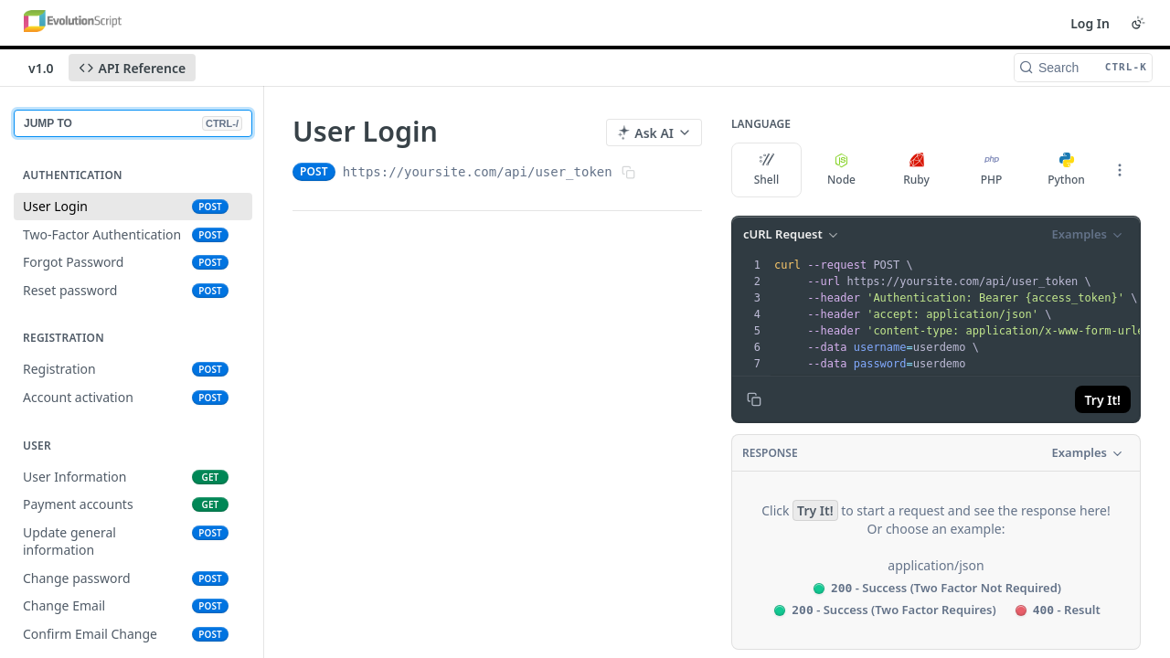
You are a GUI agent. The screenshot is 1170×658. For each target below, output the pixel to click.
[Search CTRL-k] (1083, 67)
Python (1066, 170)
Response (770, 453)
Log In (1090, 23)
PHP (992, 170)
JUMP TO (133, 123)
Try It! (1103, 400)
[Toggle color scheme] (1138, 23)
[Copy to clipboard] (754, 399)
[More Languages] (1119, 170)
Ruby (916, 170)
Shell (767, 170)
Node (841, 170)
